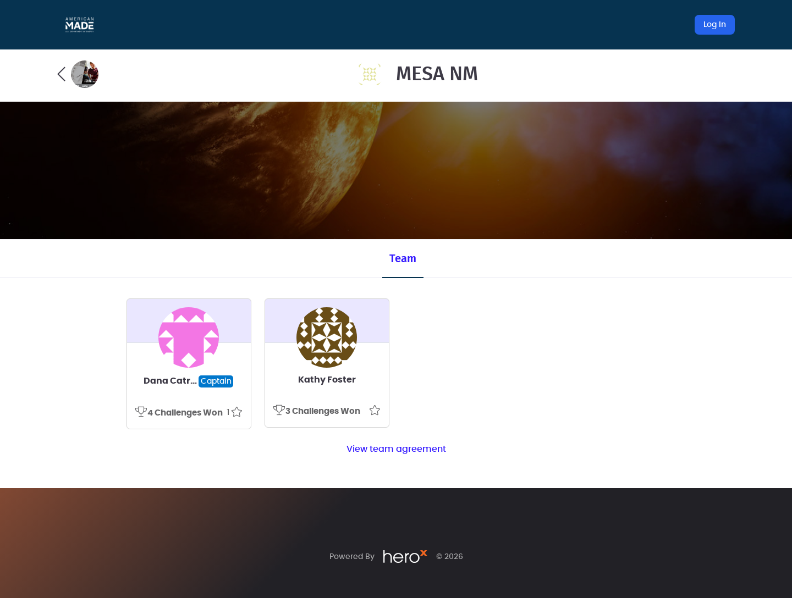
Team (402, 258)
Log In (714, 25)
